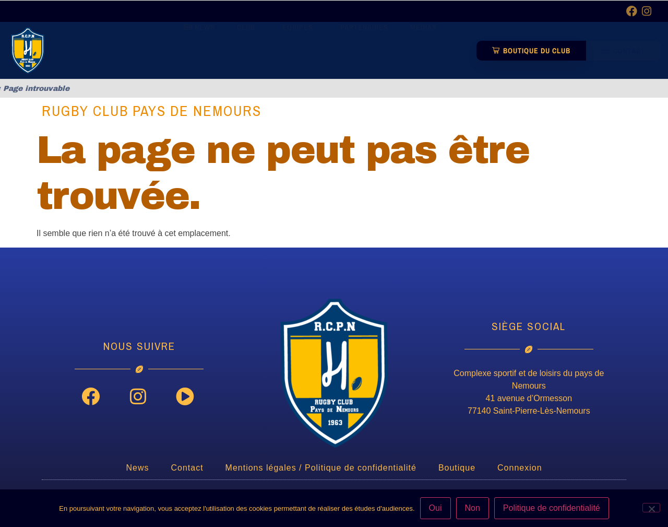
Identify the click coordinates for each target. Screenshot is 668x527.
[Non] (651, 507)
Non (472, 507)
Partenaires (364, 46)
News (199, 46)
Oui (435, 507)
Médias (426, 46)
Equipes (300, 46)
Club (248, 46)
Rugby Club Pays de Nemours (151, 111)
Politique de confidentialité (551, 507)
